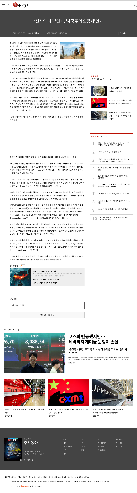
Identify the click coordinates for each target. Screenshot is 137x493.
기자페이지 (102, 450)
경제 (82, 439)
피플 (82, 450)
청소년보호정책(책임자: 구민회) (78, 477)
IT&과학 (84, 447)
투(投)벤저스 (98, 79)
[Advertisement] (42, 138)
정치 (65, 439)
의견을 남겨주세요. (18, 305)
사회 (65, 443)
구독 (23, 266)
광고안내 (118, 447)
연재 (99, 439)
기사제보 (118, 439)
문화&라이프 (68, 447)
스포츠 (65, 450)
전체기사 (66, 454)
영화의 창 (14, 265)
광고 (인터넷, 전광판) (25, 477)
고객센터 (44, 477)
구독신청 (118, 443)
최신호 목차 (102, 443)
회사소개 (14, 477)
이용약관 (51, 477)
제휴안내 (37, 477)
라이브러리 (102, 447)
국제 (82, 443)
